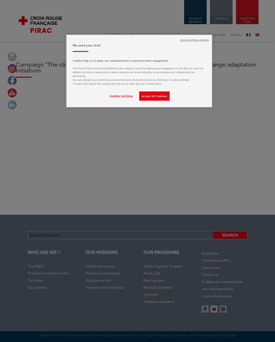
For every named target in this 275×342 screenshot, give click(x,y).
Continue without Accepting (194, 40)
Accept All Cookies (154, 96)
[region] (139, 71)
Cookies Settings (121, 96)
